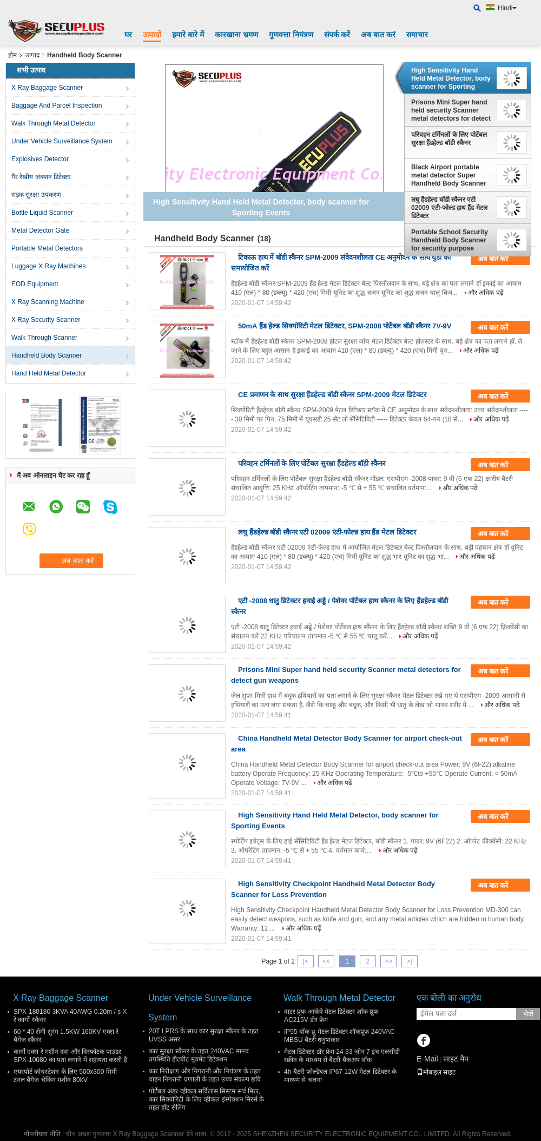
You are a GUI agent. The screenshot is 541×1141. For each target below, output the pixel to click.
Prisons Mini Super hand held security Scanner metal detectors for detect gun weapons (451, 110)
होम (12, 55)
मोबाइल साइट (436, 1072)
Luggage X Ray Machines (48, 266)
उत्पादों (152, 34)
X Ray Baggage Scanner (47, 87)
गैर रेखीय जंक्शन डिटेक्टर (41, 177)
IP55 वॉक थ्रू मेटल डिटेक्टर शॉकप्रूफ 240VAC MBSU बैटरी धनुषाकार (339, 1036)
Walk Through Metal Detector (53, 123)
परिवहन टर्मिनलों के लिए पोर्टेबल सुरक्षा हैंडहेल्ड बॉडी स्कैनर (449, 139)
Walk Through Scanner (44, 337)
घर (128, 34)
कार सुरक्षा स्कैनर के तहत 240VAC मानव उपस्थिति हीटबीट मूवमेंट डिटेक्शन (199, 1055)
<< (326, 961)
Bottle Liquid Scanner (42, 212)
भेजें (528, 1014)
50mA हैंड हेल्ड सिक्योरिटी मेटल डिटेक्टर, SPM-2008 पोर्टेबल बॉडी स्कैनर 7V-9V (345, 326)
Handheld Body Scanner (46, 355)
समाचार (417, 34)
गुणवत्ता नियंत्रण (291, 34)
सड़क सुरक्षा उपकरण (36, 195)
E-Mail (427, 1058)
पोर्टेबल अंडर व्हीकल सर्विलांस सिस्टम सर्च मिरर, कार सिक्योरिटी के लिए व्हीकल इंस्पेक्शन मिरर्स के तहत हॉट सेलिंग (206, 1099)
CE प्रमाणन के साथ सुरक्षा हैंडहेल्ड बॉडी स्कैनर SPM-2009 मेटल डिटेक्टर (332, 395)
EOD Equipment (34, 284)
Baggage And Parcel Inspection (56, 105)
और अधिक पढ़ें (486, 292)
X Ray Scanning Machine (47, 302)
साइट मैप (456, 1058)
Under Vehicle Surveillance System (62, 141)
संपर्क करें (337, 34)
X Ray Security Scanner (45, 320)
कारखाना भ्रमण (236, 34)
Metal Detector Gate (40, 230)
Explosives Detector (40, 159)
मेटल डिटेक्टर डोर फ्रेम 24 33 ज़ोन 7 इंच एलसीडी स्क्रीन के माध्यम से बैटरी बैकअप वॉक (342, 1056)
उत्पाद (32, 55)
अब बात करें (378, 34)
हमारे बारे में (188, 34)
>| (409, 961)
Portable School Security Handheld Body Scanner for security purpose (449, 240)
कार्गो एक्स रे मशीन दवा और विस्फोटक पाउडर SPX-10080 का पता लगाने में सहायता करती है (70, 1056)
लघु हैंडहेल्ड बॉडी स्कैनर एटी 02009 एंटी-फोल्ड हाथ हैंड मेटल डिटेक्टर (449, 208)
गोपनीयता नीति (42, 1134)
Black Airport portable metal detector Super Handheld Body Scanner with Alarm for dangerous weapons (450, 175)
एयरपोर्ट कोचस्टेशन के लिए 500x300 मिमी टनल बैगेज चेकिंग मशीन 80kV (65, 1076)
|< (305, 961)
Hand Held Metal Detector (48, 373)
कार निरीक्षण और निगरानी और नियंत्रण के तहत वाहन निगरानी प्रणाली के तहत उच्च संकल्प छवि (205, 1075)
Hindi (507, 8)
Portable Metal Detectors (47, 248)
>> (388, 961)
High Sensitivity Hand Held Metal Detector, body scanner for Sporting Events (451, 78)
